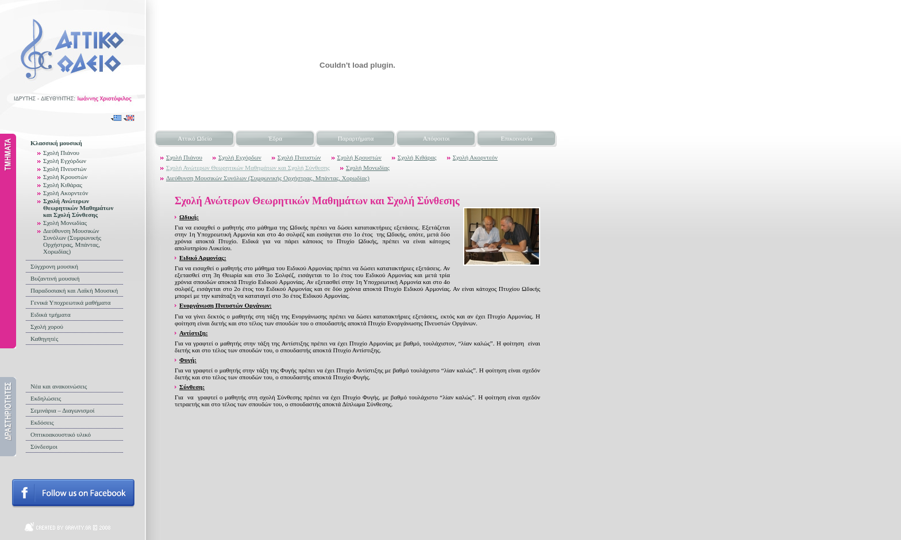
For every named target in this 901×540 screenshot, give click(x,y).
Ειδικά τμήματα (50, 314)
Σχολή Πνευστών (65, 168)
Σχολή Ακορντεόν (65, 192)
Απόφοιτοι (436, 138)
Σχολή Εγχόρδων (64, 160)
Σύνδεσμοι (43, 446)
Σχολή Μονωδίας (65, 222)
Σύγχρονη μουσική (54, 266)
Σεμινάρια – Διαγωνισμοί (62, 410)
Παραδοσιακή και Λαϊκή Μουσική (74, 290)
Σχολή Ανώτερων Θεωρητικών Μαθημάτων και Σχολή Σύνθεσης (78, 207)
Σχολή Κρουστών (65, 176)
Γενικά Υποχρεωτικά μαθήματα (70, 302)
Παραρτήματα (356, 138)
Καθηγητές (44, 338)
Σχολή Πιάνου (61, 152)
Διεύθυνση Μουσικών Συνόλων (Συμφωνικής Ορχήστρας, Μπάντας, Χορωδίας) (72, 241)
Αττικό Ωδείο (195, 138)
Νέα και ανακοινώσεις (58, 386)
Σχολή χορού (46, 326)
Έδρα (275, 138)
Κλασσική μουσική (56, 142)
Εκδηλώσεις (45, 398)
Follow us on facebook (73, 493)
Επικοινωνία (517, 138)
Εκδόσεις (42, 422)
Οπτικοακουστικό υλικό (60, 434)
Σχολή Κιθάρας (62, 184)
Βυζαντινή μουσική (55, 278)
